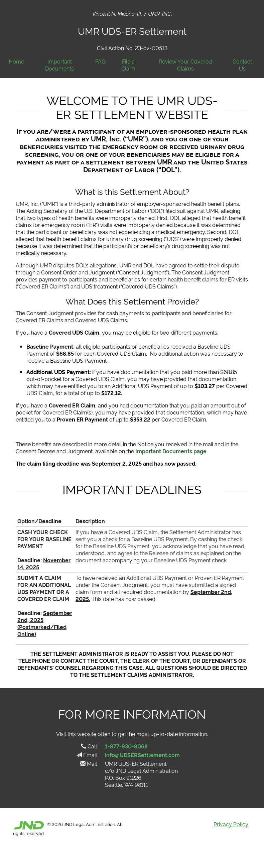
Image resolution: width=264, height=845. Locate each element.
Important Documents (59, 65)
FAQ (100, 61)
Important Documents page (171, 451)
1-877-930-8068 (126, 746)
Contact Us (242, 65)
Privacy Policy (231, 824)
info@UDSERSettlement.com (142, 754)
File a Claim (128, 65)
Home (16, 61)
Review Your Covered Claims (185, 65)
